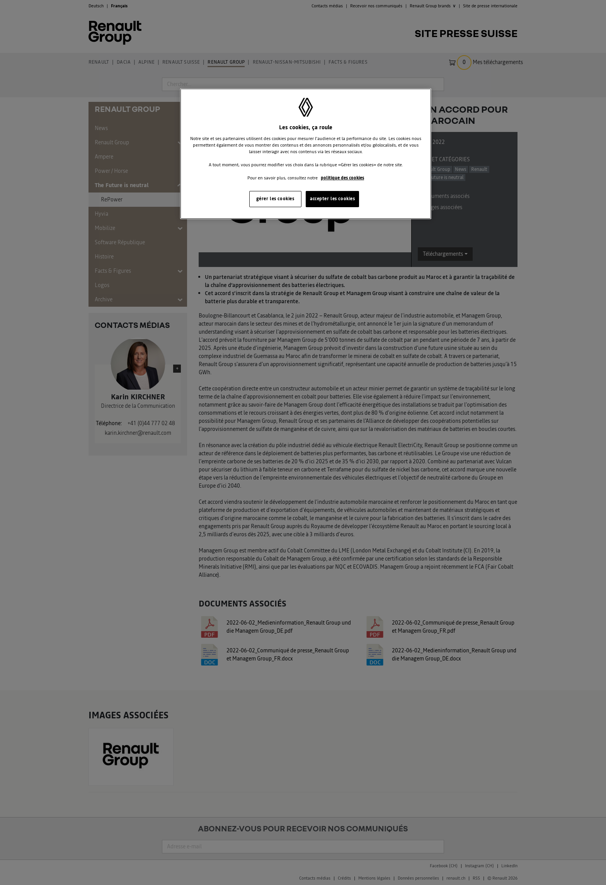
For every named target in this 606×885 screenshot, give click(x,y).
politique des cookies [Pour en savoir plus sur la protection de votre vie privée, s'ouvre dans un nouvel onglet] (342, 178)
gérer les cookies (275, 199)
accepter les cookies (332, 199)
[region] (305, 153)
